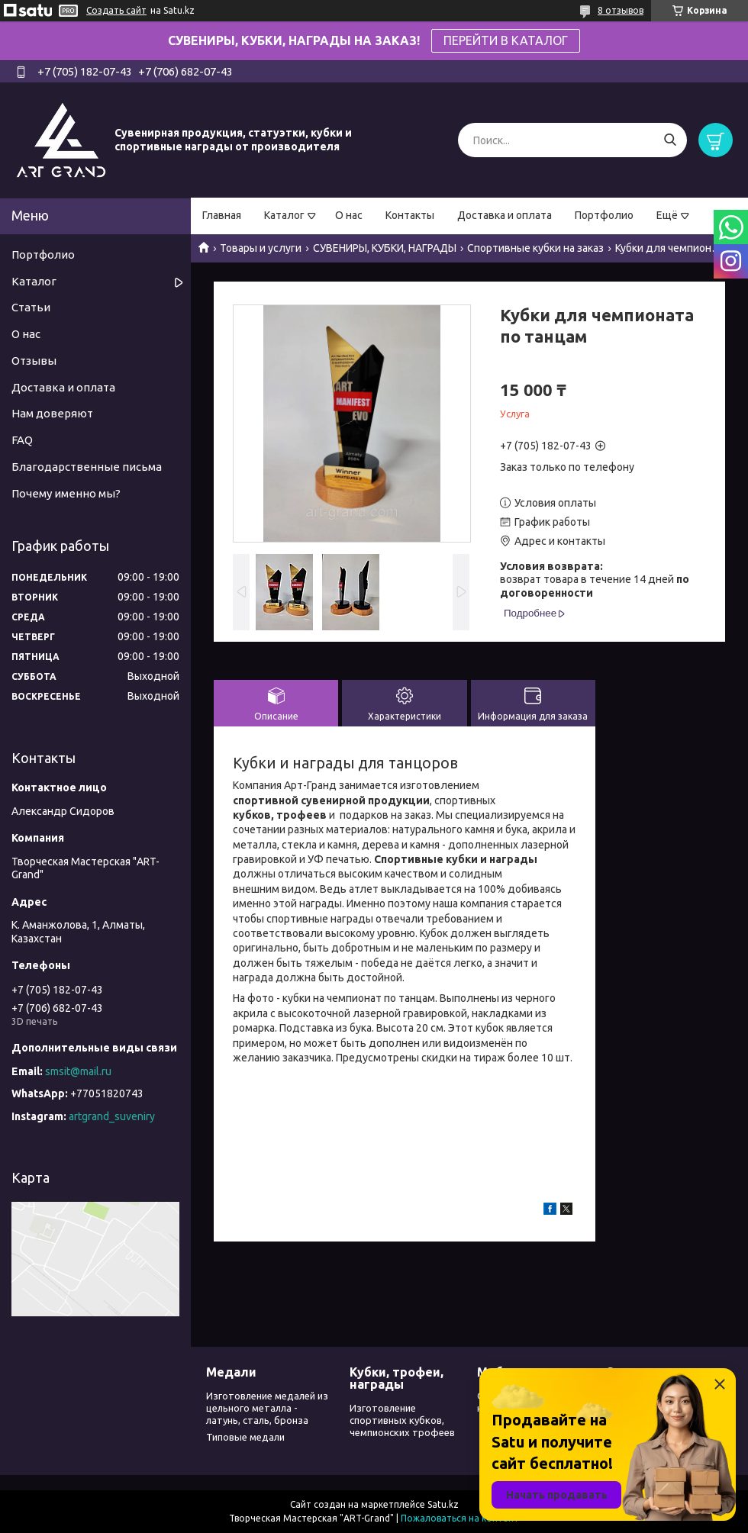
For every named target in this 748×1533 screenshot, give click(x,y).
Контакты (409, 215)
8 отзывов (620, 10)
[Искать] (670, 140)
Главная (221, 215)
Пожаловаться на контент (460, 1518)
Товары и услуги (260, 248)
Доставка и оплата (504, 215)
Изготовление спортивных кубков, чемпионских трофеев (402, 1420)
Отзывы (33, 360)
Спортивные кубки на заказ (535, 248)
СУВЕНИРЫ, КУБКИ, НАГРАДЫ (384, 248)
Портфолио (604, 215)
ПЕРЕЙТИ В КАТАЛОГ (505, 40)
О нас (349, 215)
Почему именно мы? (66, 493)
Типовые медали (245, 1437)
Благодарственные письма (86, 466)
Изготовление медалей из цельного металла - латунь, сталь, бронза (267, 1408)
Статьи (30, 307)
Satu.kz (443, 1504)
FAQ (22, 439)
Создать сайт (116, 10)
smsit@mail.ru (78, 1071)
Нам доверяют (52, 413)
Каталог (284, 215)
